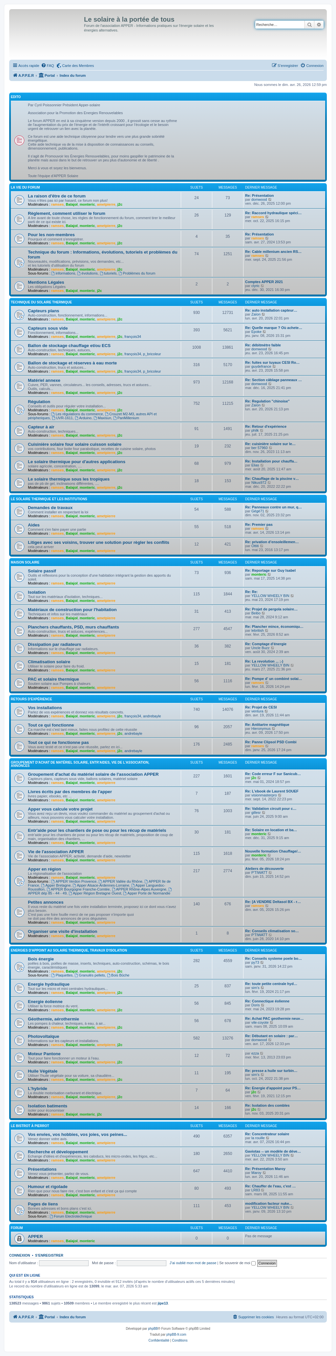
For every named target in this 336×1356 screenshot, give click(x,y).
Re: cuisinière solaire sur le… (270, 444)
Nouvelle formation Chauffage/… (273, 851)
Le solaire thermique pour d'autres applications (76, 461)
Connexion (19, 1255)
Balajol (72, 204)
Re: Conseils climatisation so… (272, 931)
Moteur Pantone (44, 1053)
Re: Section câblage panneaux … (273, 380)
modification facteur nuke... (268, 1203)
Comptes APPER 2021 (264, 282)
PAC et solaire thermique (53, 679)
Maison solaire (25, 562)
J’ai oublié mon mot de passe (193, 1263)
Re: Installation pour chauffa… (271, 461)
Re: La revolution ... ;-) (264, 661)
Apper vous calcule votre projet (60, 809)
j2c (119, 204)
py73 (255, 962)
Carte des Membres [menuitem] (78, 66)
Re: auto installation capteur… (271, 310)
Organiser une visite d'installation (62, 931)
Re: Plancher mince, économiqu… (274, 626)
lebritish (257, 630)
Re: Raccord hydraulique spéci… (273, 213)
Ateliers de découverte (264, 869)
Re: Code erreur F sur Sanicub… (273, 774)
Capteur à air (41, 426)
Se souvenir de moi (237, 1263)
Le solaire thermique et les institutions (49, 499)
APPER (35, 1236)
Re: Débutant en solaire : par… (271, 1036)
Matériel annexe (44, 380)
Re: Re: (251, 592)
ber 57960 (259, 448)
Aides (34, 525)
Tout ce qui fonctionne (51, 725)
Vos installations (45, 707)
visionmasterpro (264, 795)
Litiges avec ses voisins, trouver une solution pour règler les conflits (98, 542)
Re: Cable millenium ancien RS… (273, 252)
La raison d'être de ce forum (57, 196)
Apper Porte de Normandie (146, 893)
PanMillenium (126, 418)
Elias (255, 465)
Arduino (83, 418)
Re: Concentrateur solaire (267, 1134)
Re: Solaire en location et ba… (271, 830)
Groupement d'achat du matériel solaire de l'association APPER (93, 774)
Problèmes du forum (136, 273)
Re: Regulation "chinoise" (267, 401)
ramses (57, 204)
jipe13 (163, 1303)
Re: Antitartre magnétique (267, 725)
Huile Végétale (42, 1071)
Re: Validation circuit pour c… (270, 809)
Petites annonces (45, 902)
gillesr (256, 812)
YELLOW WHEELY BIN (270, 596)
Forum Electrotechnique (71, 1216)
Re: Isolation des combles (267, 1105)
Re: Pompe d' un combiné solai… (273, 679)
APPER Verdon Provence (74, 881)
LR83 (255, 1190)
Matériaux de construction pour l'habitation (72, 609)
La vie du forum (25, 187)
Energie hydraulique (49, 984)
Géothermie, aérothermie (53, 1019)
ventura (257, 711)
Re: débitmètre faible (263, 345)
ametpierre (106, 204)
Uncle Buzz (260, 648)
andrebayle (152, 716)
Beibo (256, 613)
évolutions (87, 273)
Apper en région (44, 869)
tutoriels (108, 273)
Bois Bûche (118, 975)
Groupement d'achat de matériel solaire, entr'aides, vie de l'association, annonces (80, 764)
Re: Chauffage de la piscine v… (272, 479)
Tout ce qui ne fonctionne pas (58, 742)
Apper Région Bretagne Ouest (95, 893)
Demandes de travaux (50, 507)
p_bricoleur (152, 354)
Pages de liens (43, 1204)
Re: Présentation (259, 195)
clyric (255, 286)
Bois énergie (41, 958)
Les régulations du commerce (77, 414)
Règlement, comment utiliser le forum (66, 213)
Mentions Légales (46, 282)
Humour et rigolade (48, 1186)
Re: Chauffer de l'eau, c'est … (270, 1186)
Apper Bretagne (56, 885)
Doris (255, 1005)
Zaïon (256, 314)
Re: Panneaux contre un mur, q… (273, 507)
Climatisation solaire (49, 661)
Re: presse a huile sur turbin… (271, 1071)
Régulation (39, 401)
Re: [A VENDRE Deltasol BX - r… (273, 902)
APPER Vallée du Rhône (120, 881)
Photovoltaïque (43, 1036)
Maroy (256, 1173)
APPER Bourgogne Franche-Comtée (78, 889)
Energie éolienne (45, 1001)
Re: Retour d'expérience (265, 426)
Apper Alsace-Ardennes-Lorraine (101, 885)
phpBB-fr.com (176, 1334)
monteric (87, 204)
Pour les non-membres (51, 234)
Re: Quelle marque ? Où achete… (273, 328)
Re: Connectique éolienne (267, 1001)
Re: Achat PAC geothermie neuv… (274, 1018)
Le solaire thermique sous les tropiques (69, 479)
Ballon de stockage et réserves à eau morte (72, 362)
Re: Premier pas (259, 524)
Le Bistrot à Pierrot (30, 1126)
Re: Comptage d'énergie (265, 644)
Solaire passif (42, 570)
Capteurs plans (43, 310)
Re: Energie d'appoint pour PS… (273, 1088)
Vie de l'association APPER (56, 851)
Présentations (42, 1169)
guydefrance (261, 366)
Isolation (37, 592)
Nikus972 (258, 482)
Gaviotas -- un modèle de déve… (273, 1151)
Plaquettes (62, 975)
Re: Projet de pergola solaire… (271, 609)
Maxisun (102, 418)
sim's (255, 988)
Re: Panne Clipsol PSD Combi (270, 742)
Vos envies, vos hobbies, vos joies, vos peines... (77, 1134)
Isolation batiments (47, 1105)
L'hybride (37, 1088)
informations (63, 273)
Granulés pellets (89, 975)
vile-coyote (260, 1022)
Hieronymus (261, 728)
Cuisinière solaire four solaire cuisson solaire (74, 444)
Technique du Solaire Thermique (41, 302)
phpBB (153, 1328)
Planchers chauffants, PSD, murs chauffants (73, 627)
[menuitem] (47, 66)
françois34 (132, 337)
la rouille (258, 1138)
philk (255, 430)
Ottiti (255, 546)
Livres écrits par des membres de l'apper (70, 791)
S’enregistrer (49, 1255)
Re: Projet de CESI (261, 707)
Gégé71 (257, 511)
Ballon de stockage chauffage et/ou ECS (69, 345)
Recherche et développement (58, 1151)
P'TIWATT (259, 872)
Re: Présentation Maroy (265, 1169)
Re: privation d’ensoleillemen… (272, 542)
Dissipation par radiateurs (54, 644)
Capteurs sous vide (48, 328)
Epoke (256, 332)
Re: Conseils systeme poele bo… (273, 958)
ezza (255, 1053)
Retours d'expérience (31, 699)
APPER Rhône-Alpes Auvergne (139, 889)
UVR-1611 (62, 418)
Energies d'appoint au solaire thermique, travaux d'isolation (69, 950)
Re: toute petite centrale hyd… (271, 984)
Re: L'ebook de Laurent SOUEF (272, 791)
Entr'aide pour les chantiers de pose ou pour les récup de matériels (97, 830)
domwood (259, 199)
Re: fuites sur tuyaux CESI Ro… (272, 362)
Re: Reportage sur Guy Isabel (270, 570)
